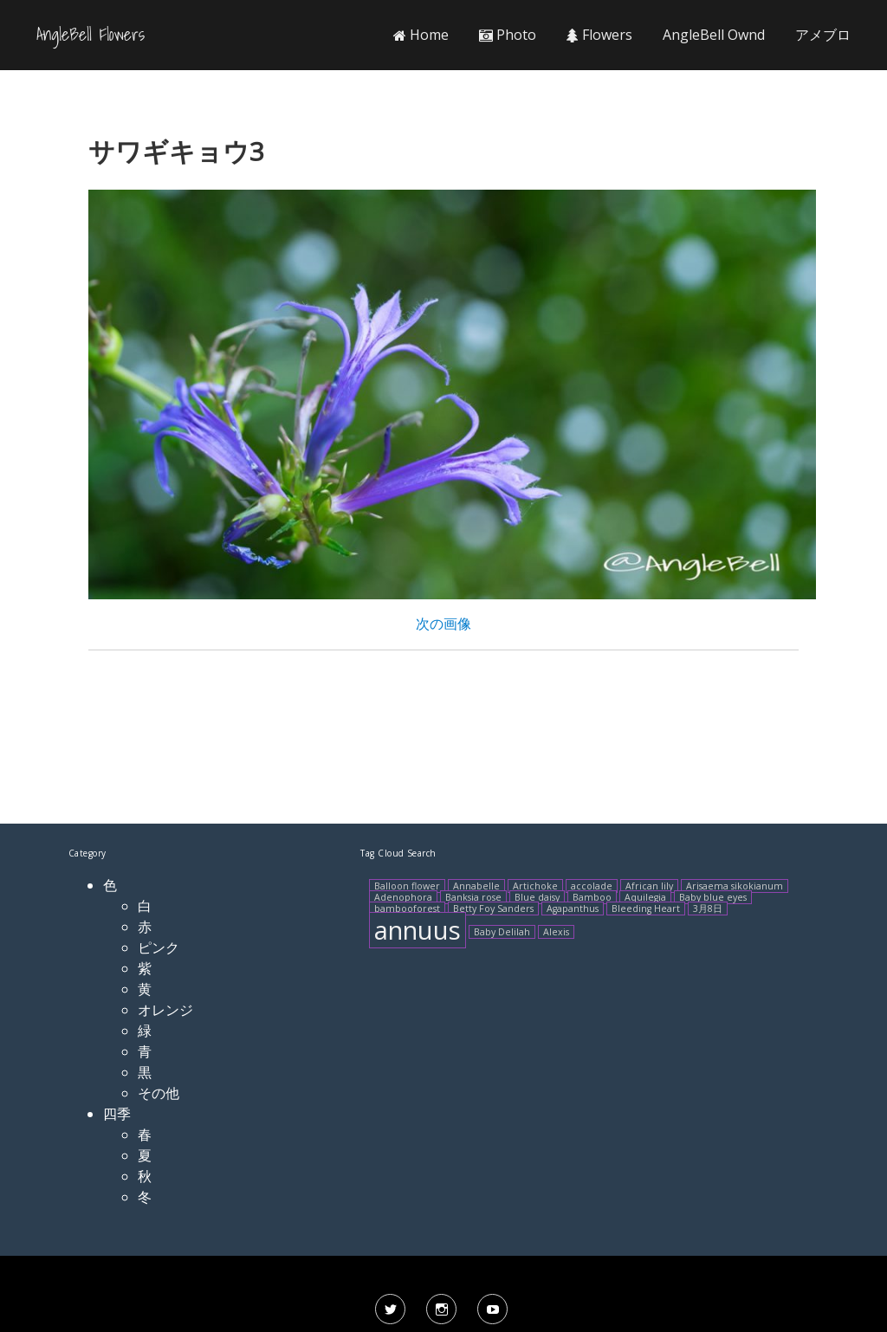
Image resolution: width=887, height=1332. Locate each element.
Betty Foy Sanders (493, 908)
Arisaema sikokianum (734, 886)
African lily (649, 886)
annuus (417, 930)
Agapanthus (573, 908)
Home (421, 34)
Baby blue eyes (713, 897)
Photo (507, 34)
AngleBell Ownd (714, 34)
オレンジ (165, 1009)
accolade (591, 886)
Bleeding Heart (646, 908)
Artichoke (535, 886)
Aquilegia (645, 897)
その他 (158, 1092)
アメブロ (823, 34)
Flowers (599, 34)
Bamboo (592, 897)
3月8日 (707, 908)
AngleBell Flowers (90, 34)
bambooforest (407, 908)
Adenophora (403, 897)
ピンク (158, 947)
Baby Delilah (502, 932)
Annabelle (476, 886)
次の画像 (443, 623)
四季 (117, 1113)
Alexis (556, 932)
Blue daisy (537, 897)
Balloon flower (407, 886)
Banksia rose (473, 897)
